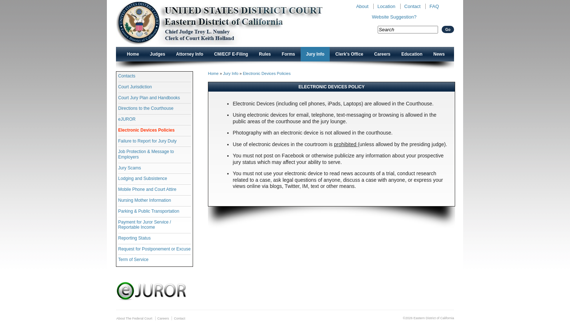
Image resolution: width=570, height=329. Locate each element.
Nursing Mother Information (144, 200)
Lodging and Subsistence (142, 178)
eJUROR (127, 119)
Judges (157, 54)
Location (386, 6)
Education (411, 54)
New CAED (230, 23)
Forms (288, 54)
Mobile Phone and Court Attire (147, 189)
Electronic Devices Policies (146, 130)
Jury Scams (129, 167)
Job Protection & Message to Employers (146, 154)
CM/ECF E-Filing (231, 54)
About (362, 6)
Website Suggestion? (394, 17)
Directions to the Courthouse (145, 108)
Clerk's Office (349, 54)
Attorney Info (189, 54)
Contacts (126, 76)
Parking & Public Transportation (148, 211)
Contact (412, 6)
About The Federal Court (134, 318)
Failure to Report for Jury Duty (147, 141)
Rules (265, 54)
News (439, 54)
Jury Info (315, 54)
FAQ (434, 6)
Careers (382, 54)
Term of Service (133, 259)
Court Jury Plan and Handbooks (149, 97)
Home (133, 54)
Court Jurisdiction (135, 86)
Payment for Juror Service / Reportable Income (144, 225)
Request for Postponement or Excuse (154, 249)
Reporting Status (134, 238)
